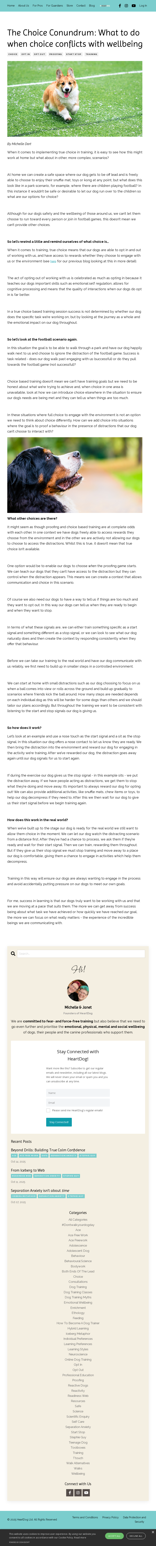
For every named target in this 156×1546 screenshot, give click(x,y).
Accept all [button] (114, 1536)
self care (78, 1435)
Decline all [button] (136, 1536)
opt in (25, 54)
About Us (23, 5)
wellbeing (78, 1491)
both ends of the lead (78, 1275)
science (78, 1424)
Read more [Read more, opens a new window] (80, 1537)
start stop (73, 54)
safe (44, 1155)
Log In (143, 5)
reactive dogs (78, 1396)
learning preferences (78, 1352)
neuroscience (78, 1363)
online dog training (78, 1369)
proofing (55, 54)
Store (70, 5)
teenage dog (78, 1457)
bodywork (78, 1269)
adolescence (78, 1247)
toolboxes (78, 1463)
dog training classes (78, 1297)
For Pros (38, 5)
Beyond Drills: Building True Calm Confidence (48, 1150)
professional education (78, 1385)
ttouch (78, 1474)
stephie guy (87, 1155)
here (54, 261)
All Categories (78, 1219)
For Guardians (54, 5)
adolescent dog (78, 1252)
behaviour (78, 1258)
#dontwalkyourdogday (78, 1225)
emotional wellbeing (78, 1308)
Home (11, 5)
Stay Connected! (59, 1121)
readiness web (21, 1175)
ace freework (78, 1241)
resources (78, 1413)
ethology (78, 1319)
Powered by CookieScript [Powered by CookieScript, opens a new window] (19, 1542)
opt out (39, 54)
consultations (78, 1286)
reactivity (78, 1402)
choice (12, 54)
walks (78, 1485)
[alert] (78, 1537)
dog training (78, 1291)
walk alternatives (78, 1480)
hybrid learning (78, 1335)
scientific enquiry (78, 1430)
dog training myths (78, 1302)
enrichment (78, 1313)
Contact (80, 5)
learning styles (78, 1358)
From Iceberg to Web (28, 1170)
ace (14, 1155)
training (91, 54)
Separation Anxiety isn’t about (40, 1190)
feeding (78, 1324)
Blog (92, 5)
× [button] (152, 1532)
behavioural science (78, 1263)
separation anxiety (63, 1155)
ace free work (29, 1155)
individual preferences (78, 1346)
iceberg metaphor (24, 1196)
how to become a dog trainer (78, 1330)
